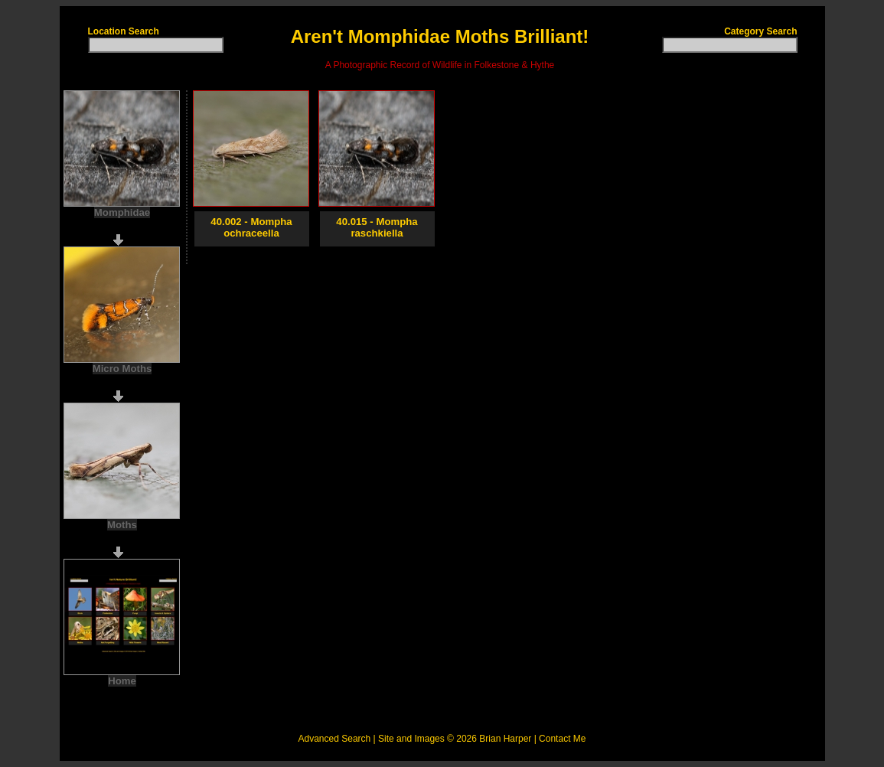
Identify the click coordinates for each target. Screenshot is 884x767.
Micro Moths (122, 368)
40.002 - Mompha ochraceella (251, 227)
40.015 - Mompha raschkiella (376, 227)
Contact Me (562, 738)
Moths (122, 524)
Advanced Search (334, 738)
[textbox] (155, 45)
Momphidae (122, 212)
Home (122, 681)
